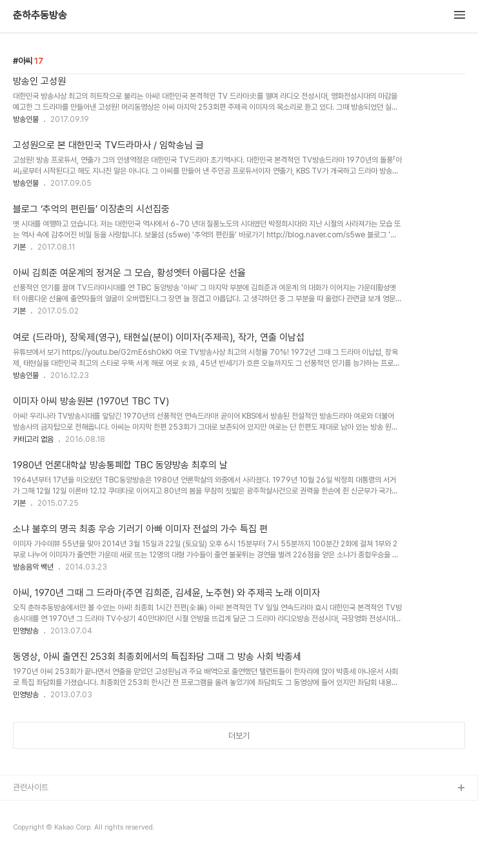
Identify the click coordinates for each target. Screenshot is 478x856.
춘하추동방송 (40, 15)
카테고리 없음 (33, 439)
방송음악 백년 (33, 567)
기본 (19, 247)
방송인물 (26, 119)
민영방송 (26, 630)
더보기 (239, 736)
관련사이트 (30, 787)
